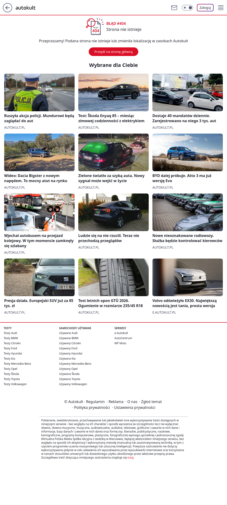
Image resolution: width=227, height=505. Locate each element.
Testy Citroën (12, 343)
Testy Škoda (11, 374)
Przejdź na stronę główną (113, 51)
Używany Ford (68, 348)
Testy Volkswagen (15, 384)
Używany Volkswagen (73, 384)
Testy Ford (10, 348)
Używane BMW (69, 338)
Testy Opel (10, 369)
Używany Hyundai (70, 353)
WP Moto (120, 343)
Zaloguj (205, 7)
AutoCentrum (123, 338)
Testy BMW (11, 338)
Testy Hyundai (13, 353)
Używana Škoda (69, 374)
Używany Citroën (70, 343)
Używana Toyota (69, 379)
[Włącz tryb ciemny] (187, 7)
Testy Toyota (12, 379)
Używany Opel (68, 369)
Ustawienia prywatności (133, 407)
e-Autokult (121, 333)
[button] (220, 7)
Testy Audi (10, 333)
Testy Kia (9, 359)
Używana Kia (67, 359)
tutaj (130, 457)
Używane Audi (68, 333)
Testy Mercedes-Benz (17, 364)
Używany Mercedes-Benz (75, 364)
